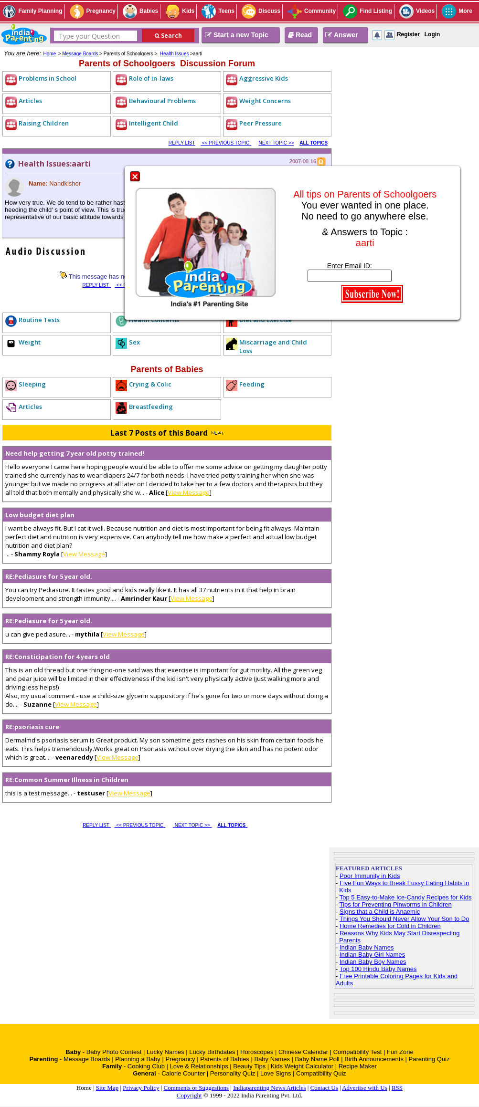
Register (408, 34)
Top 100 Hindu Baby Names (378, 968)
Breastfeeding (151, 406)
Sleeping (32, 384)
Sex (134, 342)
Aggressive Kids (263, 78)
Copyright (189, 1095)
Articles (30, 100)
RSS (397, 1087)
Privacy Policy (141, 1087)
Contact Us (324, 1087)
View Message (189, 492)
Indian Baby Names (367, 947)
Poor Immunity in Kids (370, 875)
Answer (341, 35)
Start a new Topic (236, 35)
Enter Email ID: (349, 266)
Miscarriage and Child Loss (273, 346)
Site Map (107, 1087)
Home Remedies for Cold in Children (390, 925)
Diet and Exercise (265, 319)
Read (299, 35)
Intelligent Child (153, 123)
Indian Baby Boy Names (373, 961)
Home (49, 53)
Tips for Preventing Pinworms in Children (396, 904)
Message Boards (80, 53)
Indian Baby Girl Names (372, 954)
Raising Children (44, 123)
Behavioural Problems (162, 100)
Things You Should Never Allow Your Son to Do (404, 918)
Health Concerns (154, 319)
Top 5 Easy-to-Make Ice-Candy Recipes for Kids (406, 897)
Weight (30, 342)
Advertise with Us (364, 1087)
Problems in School (47, 78)
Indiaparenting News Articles (269, 1087)
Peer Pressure (260, 123)
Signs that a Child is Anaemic (380, 911)
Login (432, 34)
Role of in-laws (151, 78)
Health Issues (174, 53)
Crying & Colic (150, 384)
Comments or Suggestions (196, 1087)
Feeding (252, 384)
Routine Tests (39, 319)
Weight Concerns (265, 100)
